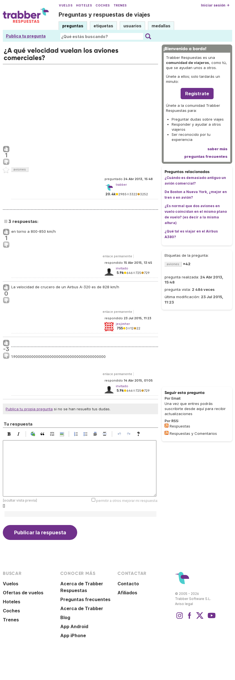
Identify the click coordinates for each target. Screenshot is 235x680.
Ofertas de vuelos (23, 592)
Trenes (120, 5)
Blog (65, 617)
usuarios (132, 25)
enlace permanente (117, 256)
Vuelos (65, 5)
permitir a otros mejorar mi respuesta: (127, 501)
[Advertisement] (80, 103)
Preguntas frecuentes (85, 599)
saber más (217, 149)
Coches (103, 5)
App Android (74, 626)
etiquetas (103, 25)
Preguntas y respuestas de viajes (104, 14)
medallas (161, 25)
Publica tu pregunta (26, 36)
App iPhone (73, 635)
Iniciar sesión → (215, 5)
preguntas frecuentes (205, 156)
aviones (20, 169)
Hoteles (84, 5)
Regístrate (197, 93)
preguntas (72, 25)
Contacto (128, 583)
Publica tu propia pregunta (29, 409)
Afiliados (127, 592)
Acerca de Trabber (81, 608)
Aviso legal (184, 604)
